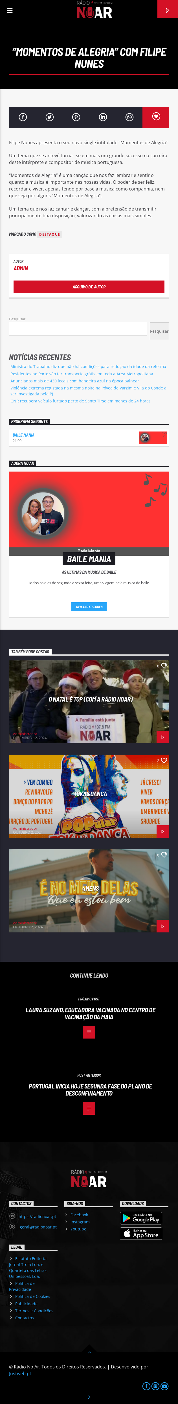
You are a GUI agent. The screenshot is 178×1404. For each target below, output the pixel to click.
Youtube (78, 1229)
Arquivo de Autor (89, 286)
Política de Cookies (32, 1296)
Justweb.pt (20, 1373)
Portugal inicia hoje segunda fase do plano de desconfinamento (90, 1089)
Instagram (80, 1222)
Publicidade (26, 1303)
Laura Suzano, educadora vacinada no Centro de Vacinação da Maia (90, 1013)
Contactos (24, 1317)
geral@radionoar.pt (38, 1227)
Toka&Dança (90, 793)
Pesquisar (17, 318)
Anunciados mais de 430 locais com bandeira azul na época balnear (74, 381)
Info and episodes (89, 606)
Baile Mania (23, 434)
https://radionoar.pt (37, 1216)
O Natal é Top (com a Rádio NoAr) (91, 699)
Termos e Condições (34, 1310)
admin (21, 267)
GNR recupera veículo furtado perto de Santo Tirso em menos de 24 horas (80, 401)
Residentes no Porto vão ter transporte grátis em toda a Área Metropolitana (81, 373)
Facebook (79, 1214)
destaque (49, 234)
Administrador (25, 733)
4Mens (90, 888)
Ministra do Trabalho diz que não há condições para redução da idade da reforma (88, 366)
